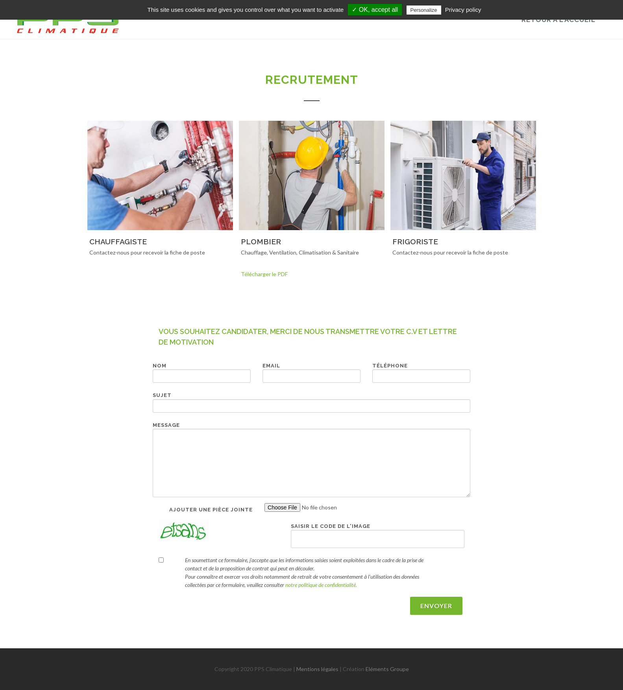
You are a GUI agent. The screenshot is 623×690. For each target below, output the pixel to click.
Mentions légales (317, 669)
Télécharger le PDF (264, 274)
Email (271, 366)
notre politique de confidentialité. (321, 584)
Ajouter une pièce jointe (211, 510)
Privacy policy (463, 9)
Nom (159, 366)
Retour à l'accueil (558, 20)
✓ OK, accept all (375, 9)
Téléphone (390, 366)
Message (166, 425)
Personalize (423, 10)
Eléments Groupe (387, 669)
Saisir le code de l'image (330, 526)
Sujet (162, 395)
